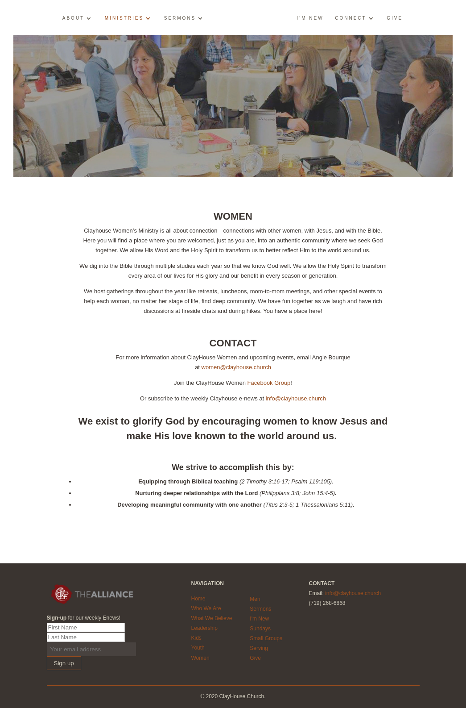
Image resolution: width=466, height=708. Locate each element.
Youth (197, 648)
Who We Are (206, 608)
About (73, 18)
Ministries (124, 18)
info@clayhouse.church (296, 398)
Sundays (260, 628)
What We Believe (211, 618)
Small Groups (266, 638)
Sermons (180, 18)
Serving (259, 648)
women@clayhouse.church (236, 367)
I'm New (259, 619)
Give (395, 18)
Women (200, 658)
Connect (350, 18)
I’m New (310, 18)
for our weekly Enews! (83, 618)
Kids (196, 638)
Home (198, 599)
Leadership (204, 628)
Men (255, 599)
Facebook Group (269, 382)
